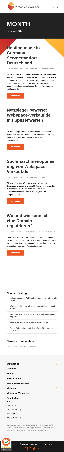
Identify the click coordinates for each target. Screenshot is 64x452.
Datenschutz (11, 406)
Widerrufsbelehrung (14, 409)
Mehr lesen (15, 95)
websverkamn (31, 69)
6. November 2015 (15, 231)
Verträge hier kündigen (15, 417)
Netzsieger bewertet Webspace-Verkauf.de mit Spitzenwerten (29, 115)
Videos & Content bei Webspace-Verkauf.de (29, 322)
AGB (8, 402)
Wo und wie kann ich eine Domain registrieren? (28, 220)
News (44, 126)
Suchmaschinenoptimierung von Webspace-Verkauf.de (31, 166)
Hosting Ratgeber (48, 69)
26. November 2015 (15, 69)
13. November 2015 (15, 177)
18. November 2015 (15, 126)
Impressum (11, 413)
